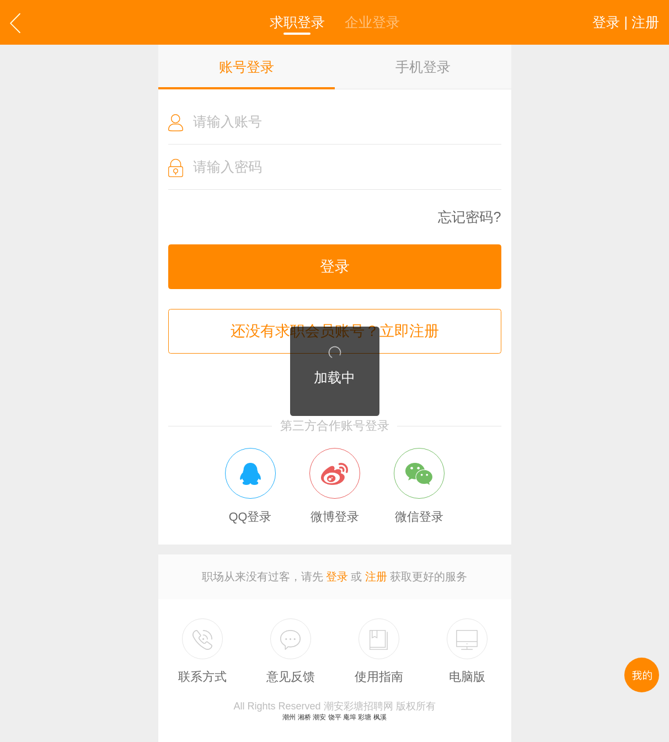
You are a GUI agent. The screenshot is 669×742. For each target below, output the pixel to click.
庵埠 (349, 717)
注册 (376, 576)
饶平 (334, 717)
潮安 (319, 717)
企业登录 (372, 22)
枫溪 (380, 717)
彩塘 (364, 717)
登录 (335, 266)
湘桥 (304, 717)
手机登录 (423, 66)
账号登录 (246, 66)
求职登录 (297, 22)
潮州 (289, 717)
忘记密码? (469, 217)
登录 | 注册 (625, 22)
